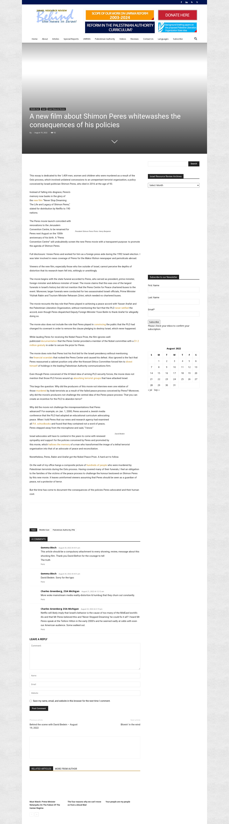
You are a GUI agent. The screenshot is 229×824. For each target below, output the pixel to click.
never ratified (122, 308)
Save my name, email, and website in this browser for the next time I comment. (71, 701)
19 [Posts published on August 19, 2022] (189, 373)
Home (35, 38)
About (45, 38)
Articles (55, 38)
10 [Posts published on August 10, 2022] (174, 367)
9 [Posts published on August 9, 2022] (166, 367)
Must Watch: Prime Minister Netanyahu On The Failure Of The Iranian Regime (45, 805)
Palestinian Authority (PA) (64, 530)
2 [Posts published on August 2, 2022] (166, 361)
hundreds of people (97, 465)
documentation (49, 341)
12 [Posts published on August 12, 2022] (189, 367)
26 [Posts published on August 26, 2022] (189, 379)
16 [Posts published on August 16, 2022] (166, 373)
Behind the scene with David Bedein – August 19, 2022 (53, 726)
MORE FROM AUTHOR (66, 769)
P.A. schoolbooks (42, 423)
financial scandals (43, 357)
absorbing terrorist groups (87, 378)
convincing (100, 324)
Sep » (157, 389)
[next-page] (37, 814)
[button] (195, 39)
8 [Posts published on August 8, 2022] (159, 367)
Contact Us (148, 38)
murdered (41, 390)
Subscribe (178, 38)
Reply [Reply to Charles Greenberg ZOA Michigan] (43, 629)
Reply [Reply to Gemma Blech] (43, 564)
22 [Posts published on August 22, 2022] (159, 379)
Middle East (35, 109)
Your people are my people (118, 802)
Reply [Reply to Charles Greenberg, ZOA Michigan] (43, 599)
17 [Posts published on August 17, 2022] (174, 373)
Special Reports (71, 38)
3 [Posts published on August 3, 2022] (174, 361)
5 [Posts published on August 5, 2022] (189, 361)
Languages (163, 38)
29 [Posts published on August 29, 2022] (159, 385)
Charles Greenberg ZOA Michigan (60, 608)
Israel (44, 109)
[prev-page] (32, 814)
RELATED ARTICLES (41, 769)
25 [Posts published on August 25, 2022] (182, 379)
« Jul (150, 389)
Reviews (135, 38)
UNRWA (86, 38)
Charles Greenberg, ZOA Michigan (60, 591)
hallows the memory (59, 444)
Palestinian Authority (105, 38)
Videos (122, 38)
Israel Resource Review (56, 109)
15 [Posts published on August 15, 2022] (159, 373)
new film (38, 200)
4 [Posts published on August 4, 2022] (182, 361)
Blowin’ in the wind (130, 724)
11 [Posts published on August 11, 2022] (182, 367)
